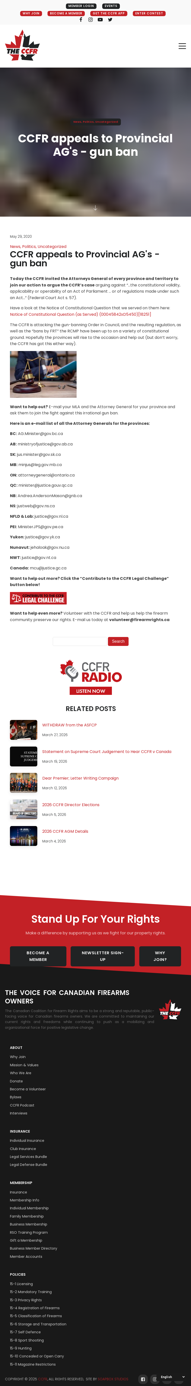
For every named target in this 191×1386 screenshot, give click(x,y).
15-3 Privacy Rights (26, 1294)
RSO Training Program (29, 1227)
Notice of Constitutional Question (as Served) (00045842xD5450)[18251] (80, 314)
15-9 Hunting (21, 1343)
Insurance (20, 1126)
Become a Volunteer (28, 1083)
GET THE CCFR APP (109, 13)
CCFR (42, 1374)
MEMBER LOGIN (80, 6)
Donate (16, 1075)
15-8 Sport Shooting (27, 1335)
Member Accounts (26, 1251)
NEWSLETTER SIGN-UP (105, 954)
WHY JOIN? (164, 954)
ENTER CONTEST (151, 13)
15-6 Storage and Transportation (38, 1318)
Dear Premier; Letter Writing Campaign (80, 778)
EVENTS (111, 6)
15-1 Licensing (21, 1278)
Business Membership (28, 1219)
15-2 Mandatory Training (31, 1286)
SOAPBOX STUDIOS (113, 1374)
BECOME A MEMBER (64, 13)
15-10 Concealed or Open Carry (37, 1350)
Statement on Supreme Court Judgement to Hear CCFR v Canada (106, 752)
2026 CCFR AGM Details (65, 831)
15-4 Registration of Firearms (35, 1302)
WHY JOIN (28, 13)
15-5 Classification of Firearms (36, 1310)
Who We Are (20, 1067)
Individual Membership (29, 1202)
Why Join (18, 1051)
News (77, 122)
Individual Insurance (27, 1135)
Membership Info (24, 1194)
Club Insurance (23, 1143)
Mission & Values (24, 1059)
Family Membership (27, 1211)
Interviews (18, 1108)
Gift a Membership (26, 1235)
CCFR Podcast (22, 1100)
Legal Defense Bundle (28, 1159)
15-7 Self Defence (25, 1326)
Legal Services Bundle (28, 1151)
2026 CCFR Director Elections (70, 805)
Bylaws (15, 1091)
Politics (88, 122)
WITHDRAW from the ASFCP (69, 725)
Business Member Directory (33, 1243)
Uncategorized (106, 122)
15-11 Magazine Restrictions (33, 1359)
